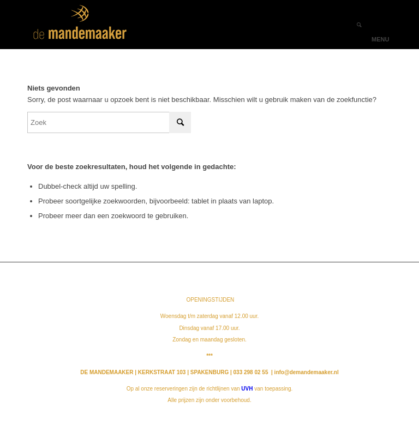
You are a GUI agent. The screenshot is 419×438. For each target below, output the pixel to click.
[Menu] (377, 24)
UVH (247, 389)
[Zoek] (354, 24)
